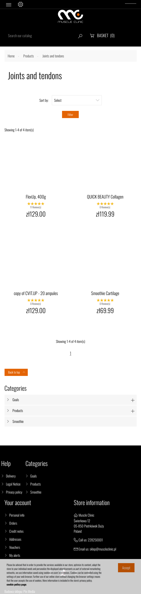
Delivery (11, 476)
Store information (92, 502)
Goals (16, 399)
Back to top (17, 372)
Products (18, 410)
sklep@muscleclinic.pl (103, 549)
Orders (13, 523)
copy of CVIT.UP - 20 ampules (36, 293)
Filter (70, 114)
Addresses (15, 539)
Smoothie (18, 421)
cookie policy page (16, 584)
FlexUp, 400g (36, 196)
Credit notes (16, 531)
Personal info (17, 515)
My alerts (14, 555)
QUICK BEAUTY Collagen (105, 196)
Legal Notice (13, 484)
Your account (18, 502)
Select (76, 100)
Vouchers (14, 547)
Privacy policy (14, 492)
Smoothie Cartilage (105, 293)
